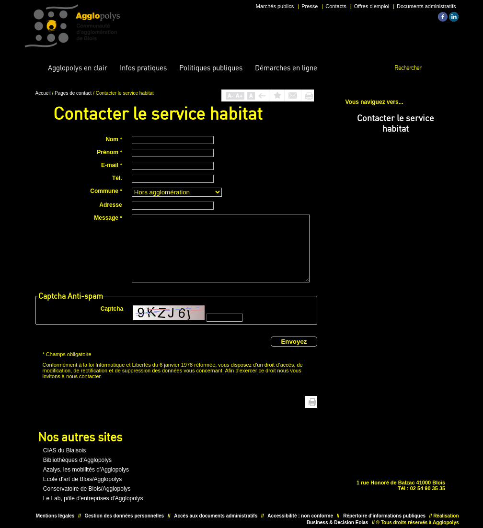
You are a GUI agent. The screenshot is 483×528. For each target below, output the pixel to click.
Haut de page (297, 401)
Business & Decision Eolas (337, 522)
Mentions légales (55, 515)
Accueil (34, 68)
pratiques (143, 67)
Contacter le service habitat (395, 123)
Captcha (112, 308)
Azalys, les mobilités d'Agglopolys (86, 469)
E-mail (111, 165)
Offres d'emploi (371, 6)
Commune (106, 191)
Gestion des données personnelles (124, 515)
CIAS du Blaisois (64, 450)
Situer (238, 473)
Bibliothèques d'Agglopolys (77, 460)
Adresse (110, 205)
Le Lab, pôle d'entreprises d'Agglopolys (93, 498)
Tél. (117, 178)
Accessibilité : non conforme (300, 515)
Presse (309, 6)
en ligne (286, 67)
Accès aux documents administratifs (215, 515)
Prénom (109, 152)
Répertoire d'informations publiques (384, 515)
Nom (113, 139)
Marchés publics (275, 6)
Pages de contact (74, 93)
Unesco (208, 473)
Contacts (335, 6)
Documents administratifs (426, 6)
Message (108, 217)
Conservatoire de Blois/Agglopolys (87, 488)
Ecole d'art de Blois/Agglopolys (82, 479)
